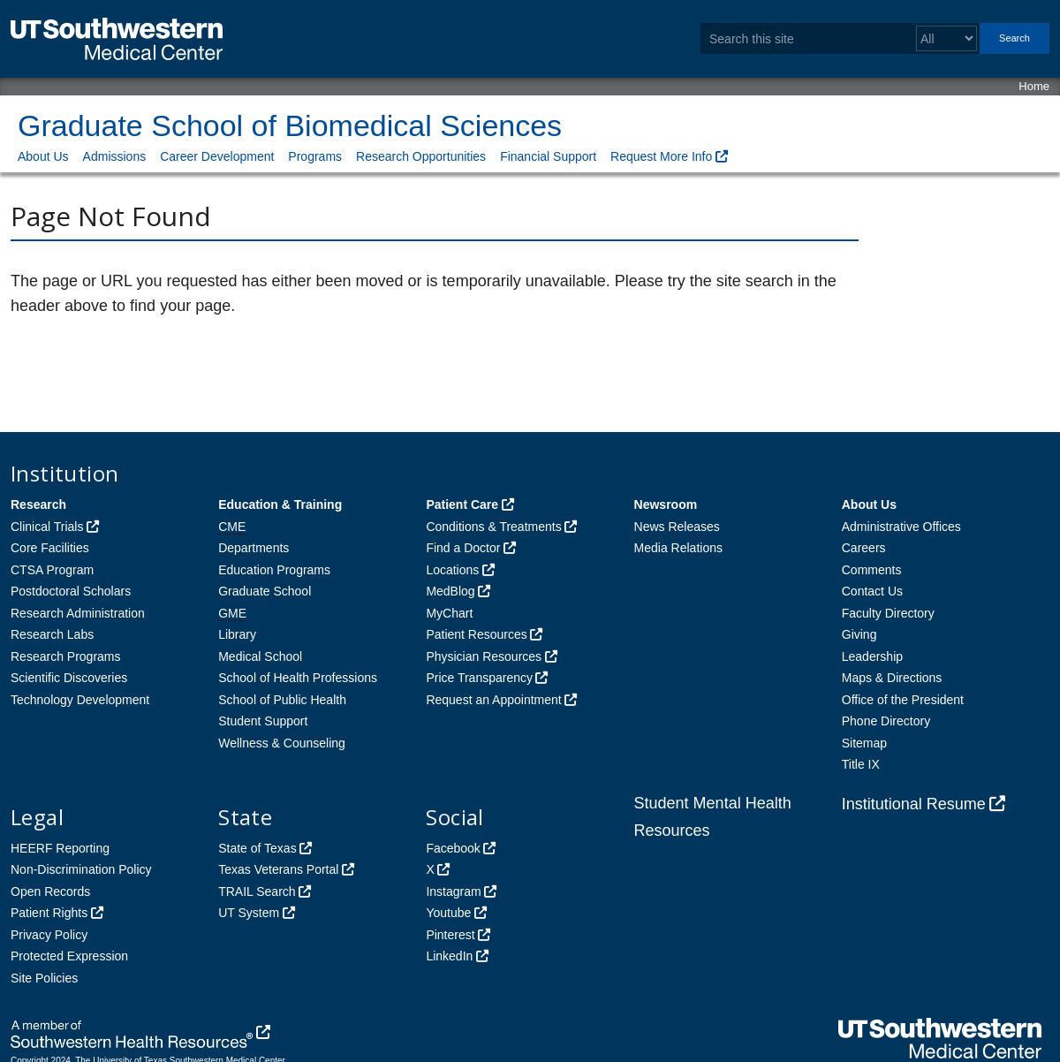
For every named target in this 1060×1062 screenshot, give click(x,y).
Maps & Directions (892, 678)
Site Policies (44, 978)
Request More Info (661, 156)
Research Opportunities (421, 156)
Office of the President (903, 700)
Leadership (872, 656)
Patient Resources (476, 634)
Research (38, 504)
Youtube (448, 913)
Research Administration (78, 613)
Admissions (115, 156)
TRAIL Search (256, 891)
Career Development (217, 156)
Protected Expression (69, 956)
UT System (248, 913)
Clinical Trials (47, 527)
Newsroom (666, 504)
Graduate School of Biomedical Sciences (290, 125)
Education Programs (274, 570)
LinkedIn (449, 956)
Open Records (50, 891)
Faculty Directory (888, 613)
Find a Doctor (463, 548)
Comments (872, 570)
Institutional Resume (914, 804)
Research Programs (66, 656)
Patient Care (462, 504)
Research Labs (52, 634)
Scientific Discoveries (69, 678)
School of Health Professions (297, 678)
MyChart (449, 613)
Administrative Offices (901, 527)
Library (237, 634)
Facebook (453, 848)
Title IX (861, 764)
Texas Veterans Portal (278, 869)
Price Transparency (479, 678)
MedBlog (450, 591)
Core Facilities (50, 548)
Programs (315, 156)
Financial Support (548, 156)
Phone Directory (886, 721)
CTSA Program (52, 570)
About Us (43, 156)
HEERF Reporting (60, 848)
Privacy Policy (49, 935)
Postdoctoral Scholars (71, 591)
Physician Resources (483, 656)
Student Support (262, 721)
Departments (253, 548)
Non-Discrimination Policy (81, 869)
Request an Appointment (493, 700)
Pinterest (450, 935)
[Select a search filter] (946, 38)
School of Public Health (282, 700)
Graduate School (264, 591)
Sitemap (864, 743)
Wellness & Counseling (281, 743)
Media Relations (678, 548)
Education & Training (280, 504)
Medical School (260, 656)
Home (1033, 86)
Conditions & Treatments (493, 527)
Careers (864, 548)
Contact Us (872, 591)
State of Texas (257, 848)
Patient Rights (49, 913)
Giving (859, 634)
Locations (452, 570)
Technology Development (80, 700)
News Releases (677, 527)
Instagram (453, 891)
